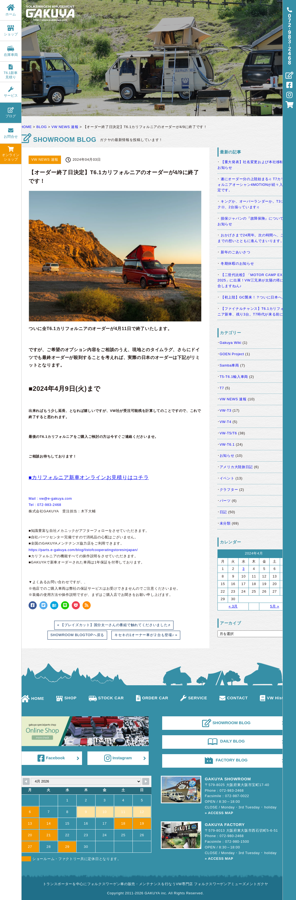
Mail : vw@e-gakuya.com (50, 498)
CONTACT (233, 698)
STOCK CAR (106, 698)
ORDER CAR (152, 698)
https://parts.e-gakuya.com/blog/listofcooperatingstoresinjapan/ (83, 550)
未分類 (225, 523)
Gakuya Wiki (230, 343)
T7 (222, 388)
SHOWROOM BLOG (226, 723)
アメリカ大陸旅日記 (236, 467)
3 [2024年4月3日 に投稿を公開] (244, 569)
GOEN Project (232, 354)
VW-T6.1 (227, 444)
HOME (32, 698)
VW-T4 (226, 422)
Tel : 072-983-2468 (45, 505)
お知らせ (227, 456)
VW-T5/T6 (228, 433)
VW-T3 (226, 410)
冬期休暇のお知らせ (237, 263)
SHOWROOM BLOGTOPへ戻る (77, 635)
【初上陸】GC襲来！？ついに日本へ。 (253, 297)
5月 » (274, 606)
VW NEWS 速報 (233, 399)
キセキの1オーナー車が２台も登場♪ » (145, 635)
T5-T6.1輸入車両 (234, 377)
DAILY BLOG (226, 741)
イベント (227, 478)
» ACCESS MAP (219, 813)
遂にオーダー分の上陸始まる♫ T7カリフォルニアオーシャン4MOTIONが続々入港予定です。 (253, 184)
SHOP (66, 698)
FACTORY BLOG (226, 760)
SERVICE (193, 698)
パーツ (225, 501)
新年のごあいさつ (235, 252)
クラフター (229, 490)
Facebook (51, 758)
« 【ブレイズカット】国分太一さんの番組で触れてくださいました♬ (114, 625)
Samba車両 (229, 365)
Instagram (118, 758)
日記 (223, 512)
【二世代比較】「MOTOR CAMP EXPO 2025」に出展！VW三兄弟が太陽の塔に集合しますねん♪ (252, 280)
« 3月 (233, 606)
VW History (275, 698)
